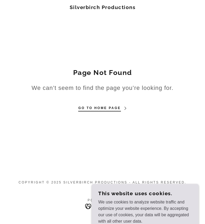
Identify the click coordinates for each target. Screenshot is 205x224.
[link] (102, 7)
